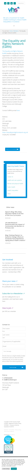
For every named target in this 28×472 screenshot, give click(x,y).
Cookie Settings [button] (6, 468)
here (18, 110)
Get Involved (7, 259)
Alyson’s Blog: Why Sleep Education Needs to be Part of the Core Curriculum (14, 213)
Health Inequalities (12, 190)
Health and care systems (14, 180)
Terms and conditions (9, 431)
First (3, 331)
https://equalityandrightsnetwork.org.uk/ (15, 132)
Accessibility (11, 429)
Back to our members (11, 149)
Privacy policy (18, 429)
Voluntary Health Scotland (14, 10)
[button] (14, 27)
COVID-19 (10, 177)
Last (3, 337)
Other (9, 194)
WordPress (12, 434)
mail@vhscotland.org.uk (10, 380)
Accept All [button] (14, 468)
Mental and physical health (15, 183)
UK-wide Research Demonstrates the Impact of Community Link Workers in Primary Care (14, 225)
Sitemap (6, 429)
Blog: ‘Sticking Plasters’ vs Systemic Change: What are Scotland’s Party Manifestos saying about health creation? (15, 237)
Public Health (11, 187)
